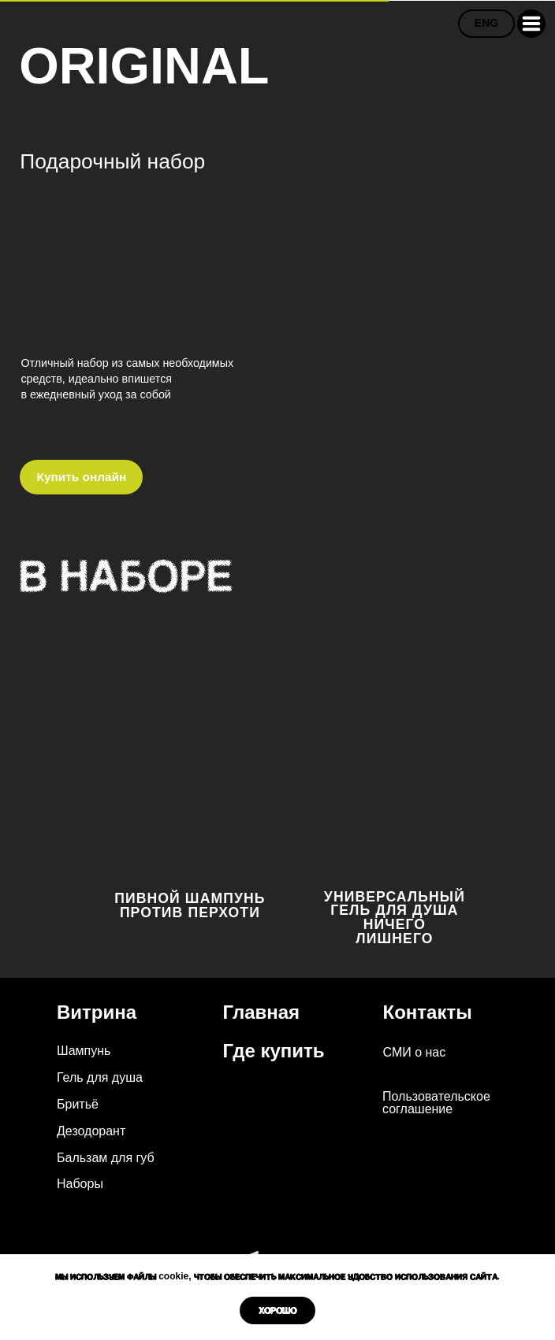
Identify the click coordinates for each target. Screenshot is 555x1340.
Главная (261, 1012)
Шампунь (83, 1050)
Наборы (80, 1183)
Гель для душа (100, 1077)
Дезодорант (91, 1131)
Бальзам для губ (106, 1157)
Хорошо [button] (277, 1310)
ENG (486, 23)
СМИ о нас (414, 1052)
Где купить (274, 1050)
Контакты (427, 1012)
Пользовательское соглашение (436, 1103)
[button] (531, 23)
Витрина (96, 1012)
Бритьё (78, 1104)
